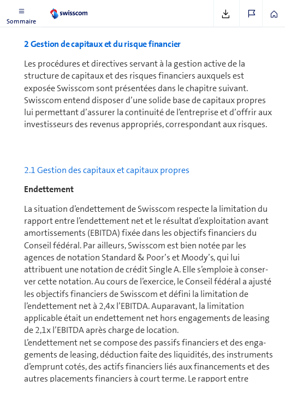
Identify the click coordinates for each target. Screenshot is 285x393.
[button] (21, 13)
